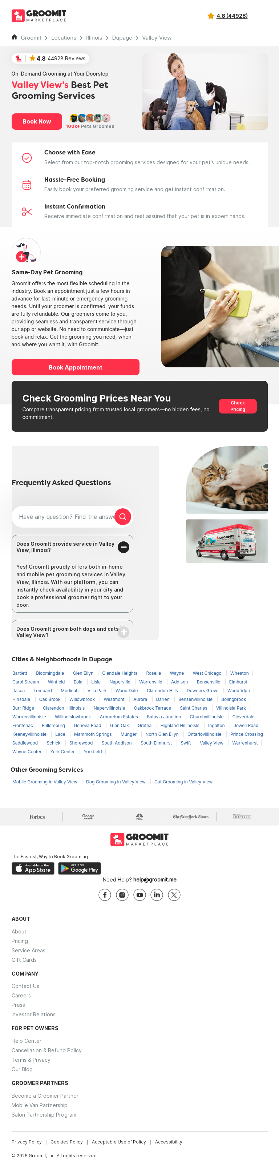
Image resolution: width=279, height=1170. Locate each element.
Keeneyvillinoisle (30, 734)
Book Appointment (75, 367)
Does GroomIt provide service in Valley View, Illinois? (65, 547)
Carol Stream (26, 682)
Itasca (19, 690)
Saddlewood (25, 743)
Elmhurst (238, 682)
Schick (54, 743)
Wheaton (239, 673)
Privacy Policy (27, 1142)
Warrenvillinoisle (29, 716)
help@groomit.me (155, 879)
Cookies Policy (66, 1142)
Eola (79, 682)
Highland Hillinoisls (181, 725)
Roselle (154, 673)
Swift (186, 743)
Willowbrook (82, 699)
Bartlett (20, 673)
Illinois (94, 37)
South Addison (117, 743)
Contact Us (25, 986)
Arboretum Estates (120, 716)
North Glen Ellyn (162, 734)
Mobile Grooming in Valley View (45, 781)
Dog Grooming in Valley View (116, 781)
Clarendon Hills (163, 690)
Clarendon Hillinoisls (64, 708)
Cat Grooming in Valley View (183, 781)
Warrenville (151, 682)
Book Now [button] (37, 121)
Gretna (145, 725)
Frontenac (23, 725)
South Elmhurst (157, 743)
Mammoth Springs (93, 734)
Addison (180, 682)
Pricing (20, 941)
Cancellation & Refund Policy (47, 1050)
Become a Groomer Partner (45, 1096)
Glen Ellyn (84, 673)
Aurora (141, 699)
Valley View (156, 37)
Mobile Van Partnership (40, 1105)
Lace (60, 734)
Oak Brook (50, 699)
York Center (63, 751)
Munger (129, 734)
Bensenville (209, 682)
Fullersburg (54, 725)
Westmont (115, 699)
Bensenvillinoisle (196, 699)
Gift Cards (24, 960)
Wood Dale (127, 690)
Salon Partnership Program (44, 1115)
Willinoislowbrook (73, 716)
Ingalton (217, 725)
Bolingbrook (233, 699)
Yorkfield (93, 751)
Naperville (121, 682)
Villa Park (98, 690)
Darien (163, 699)
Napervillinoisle (110, 708)
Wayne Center (27, 751)
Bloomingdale (50, 673)
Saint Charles (194, 708)
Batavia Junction (164, 716)
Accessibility (168, 1142)
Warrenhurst (245, 743)
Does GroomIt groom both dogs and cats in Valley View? (70, 632)
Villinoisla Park (231, 708)
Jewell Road (246, 725)
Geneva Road (88, 725)
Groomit (31, 37)
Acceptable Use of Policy (119, 1142)
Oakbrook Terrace (153, 708)
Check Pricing (237, 406)
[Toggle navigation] (261, 16)
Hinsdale (22, 699)
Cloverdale (243, 716)
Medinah (70, 690)
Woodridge (238, 690)
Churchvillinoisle (207, 716)
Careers (21, 995)
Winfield (57, 682)
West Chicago (208, 673)
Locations (63, 37)
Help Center (26, 1041)
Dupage (122, 37)
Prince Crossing (246, 734)
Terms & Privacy (31, 1060)
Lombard (43, 690)
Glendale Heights (120, 673)
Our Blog (22, 1069)
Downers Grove (203, 690)
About (19, 931)
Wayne (177, 673)
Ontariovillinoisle (205, 734)
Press (18, 1005)
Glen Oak (120, 725)
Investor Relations (34, 1014)
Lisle (96, 682)
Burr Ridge (23, 708)
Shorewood (81, 743)
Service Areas (28, 950)
